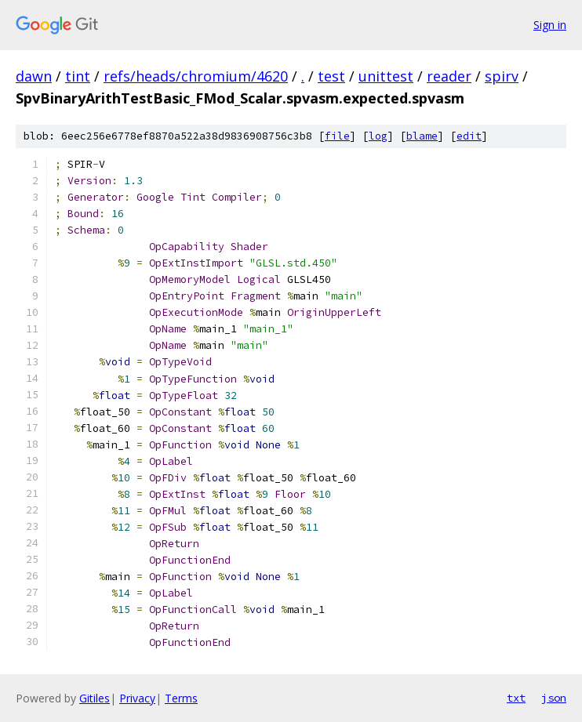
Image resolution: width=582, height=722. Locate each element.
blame (422, 136)
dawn (34, 76)
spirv (501, 76)
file (337, 136)
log (378, 136)
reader (449, 76)
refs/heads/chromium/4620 (196, 76)
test (331, 76)
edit (469, 136)
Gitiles (94, 698)
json (553, 698)
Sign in (549, 24)
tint (77, 76)
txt (516, 698)
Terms (181, 698)
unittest (385, 76)
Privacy (137, 698)
